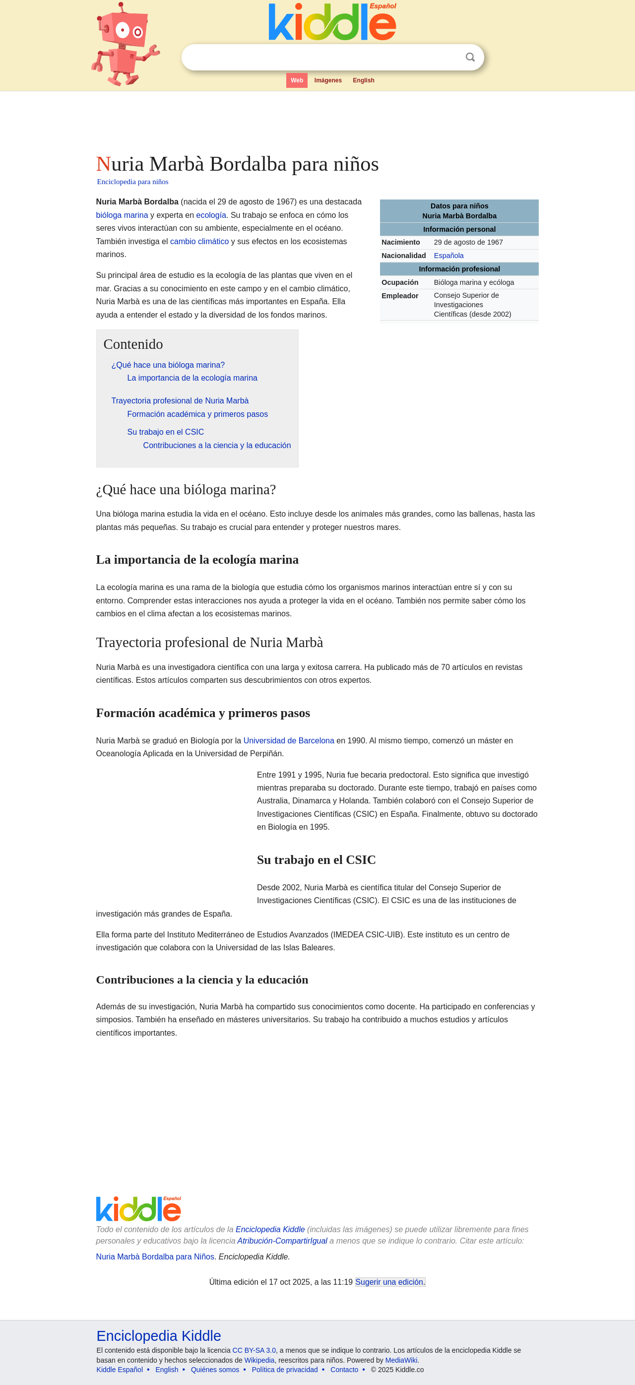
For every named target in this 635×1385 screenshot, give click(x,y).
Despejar (450, 57)
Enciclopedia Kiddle (270, 1229)
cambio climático (199, 241)
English (364, 80)
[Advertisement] (317, 119)
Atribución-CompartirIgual (282, 1241)
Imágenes (328, 80)
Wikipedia (260, 1360)
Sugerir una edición (389, 1282)
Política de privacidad (285, 1370)
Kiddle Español (120, 1370)
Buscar (470, 57)
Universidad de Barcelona (289, 740)
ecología (211, 215)
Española (449, 256)
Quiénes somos (215, 1370)
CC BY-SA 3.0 (254, 1350)
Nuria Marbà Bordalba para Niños (155, 1257)
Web (297, 80)
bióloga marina (122, 215)
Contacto (344, 1370)
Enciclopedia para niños (133, 182)
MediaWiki (401, 1360)
